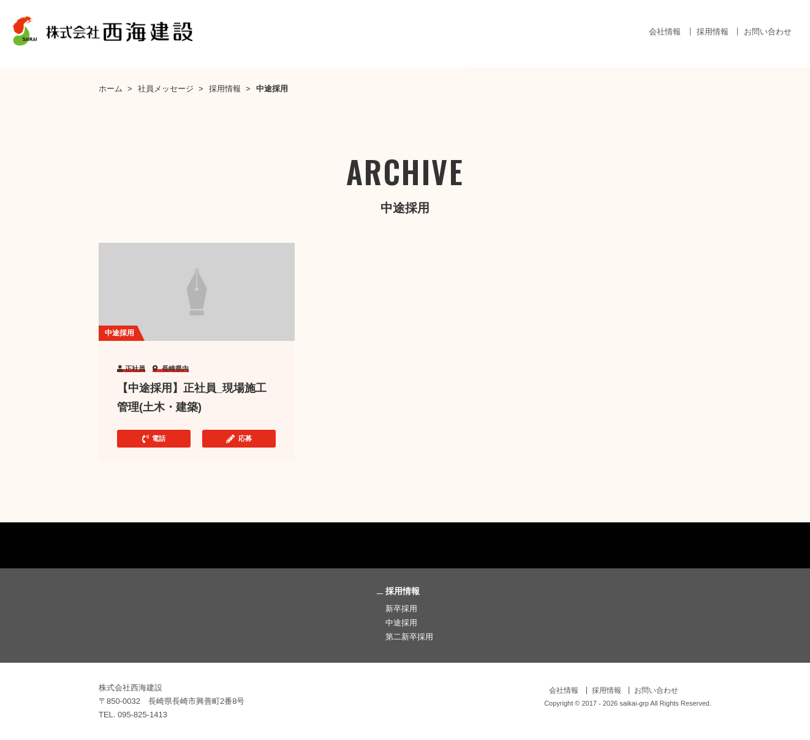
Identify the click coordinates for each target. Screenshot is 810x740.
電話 (153, 439)
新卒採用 (401, 608)
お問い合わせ (768, 32)
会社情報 (665, 32)
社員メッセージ (166, 88)
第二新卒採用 (409, 636)
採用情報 (713, 32)
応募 (239, 439)
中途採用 (401, 622)
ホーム (111, 88)
